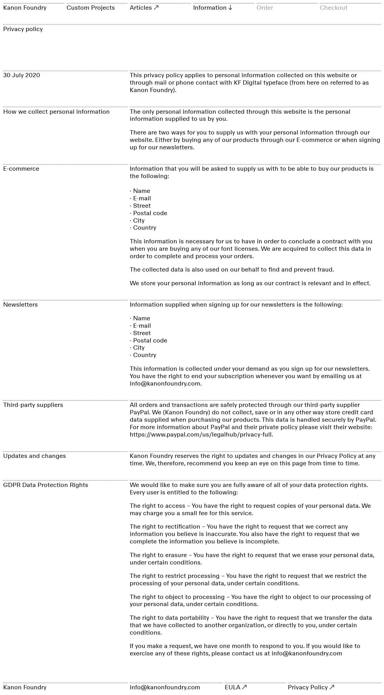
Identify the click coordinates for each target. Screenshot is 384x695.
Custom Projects (91, 7)
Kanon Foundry (24, 7)
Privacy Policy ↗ (311, 687)
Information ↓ (212, 7)
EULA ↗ (236, 687)
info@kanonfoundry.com (165, 687)
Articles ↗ (144, 7)
